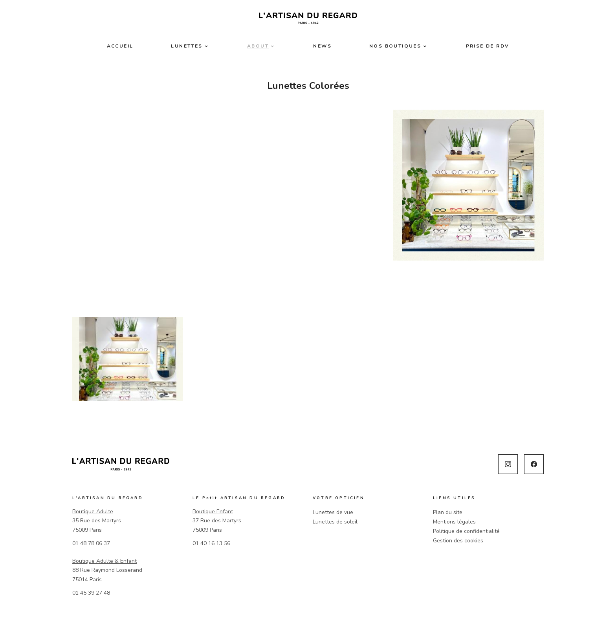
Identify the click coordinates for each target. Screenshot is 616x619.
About (258, 46)
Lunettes (186, 46)
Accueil (120, 46)
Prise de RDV (488, 46)
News (322, 46)
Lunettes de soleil (335, 521)
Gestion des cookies (458, 540)
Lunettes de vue (333, 512)
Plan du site (447, 512)
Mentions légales (454, 521)
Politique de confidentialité (466, 531)
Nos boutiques (395, 46)
